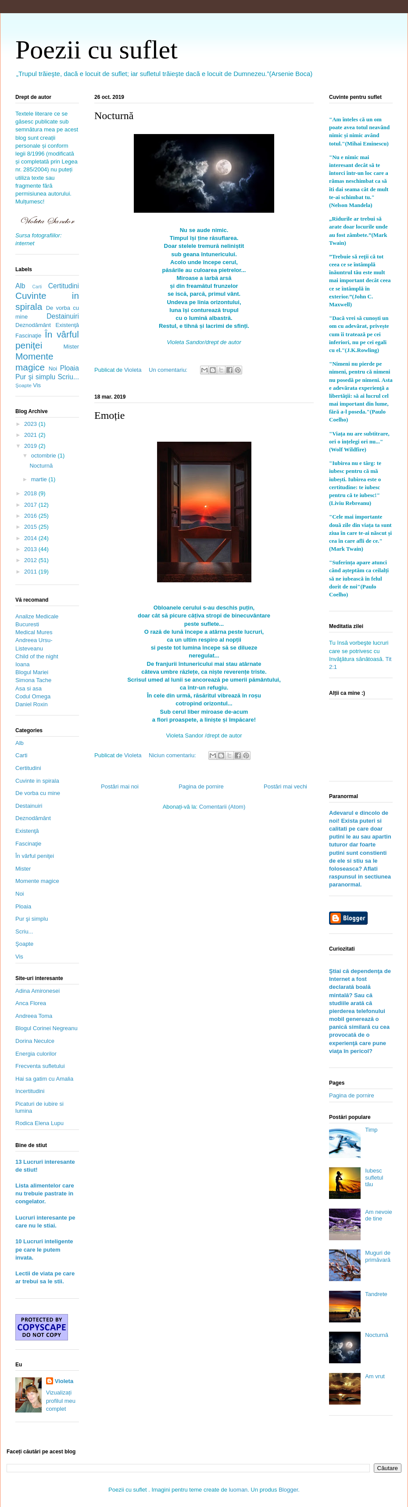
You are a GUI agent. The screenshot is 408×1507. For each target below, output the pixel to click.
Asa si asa (28, 688)
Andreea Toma (33, 1016)
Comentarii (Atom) (222, 806)
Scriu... (68, 377)
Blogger (288, 1489)
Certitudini (63, 286)
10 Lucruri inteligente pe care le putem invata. (44, 1249)
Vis (37, 385)
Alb (20, 286)
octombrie (44, 455)
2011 (31, 571)
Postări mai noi (120, 786)
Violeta (64, 1381)
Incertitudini (29, 1091)
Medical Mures (34, 632)
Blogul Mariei (31, 672)
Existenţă (67, 325)
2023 (31, 424)
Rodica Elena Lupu (39, 1123)
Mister (71, 346)
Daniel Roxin (31, 704)
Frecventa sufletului (40, 1066)
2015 (31, 526)
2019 (31, 446)
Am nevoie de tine (378, 1215)
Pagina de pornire (201, 786)
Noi (53, 368)
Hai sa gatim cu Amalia (44, 1078)
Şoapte (23, 385)
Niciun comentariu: (173, 755)
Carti (37, 286)
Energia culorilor (36, 1053)
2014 (31, 538)
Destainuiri (63, 316)
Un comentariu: (169, 370)
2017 (31, 504)
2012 (31, 560)
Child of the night (36, 656)
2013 (31, 549)
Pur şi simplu (35, 377)
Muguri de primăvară (377, 1256)
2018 (31, 493)
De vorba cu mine (37, 793)
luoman (238, 1489)
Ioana (22, 664)
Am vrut (375, 1376)
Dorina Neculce (34, 1041)
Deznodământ (33, 325)
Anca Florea (30, 1003)
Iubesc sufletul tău (374, 1177)
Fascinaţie (28, 335)
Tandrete (376, 1294)
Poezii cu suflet (96, 49)
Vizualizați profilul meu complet (60, 1400)
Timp (371, 1129)
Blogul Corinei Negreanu (46, 1028)
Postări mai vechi (285, 786)
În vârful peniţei (34, 856)
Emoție (109, 415)
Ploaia (69, 368)
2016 (31, 515)
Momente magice (34, 361)
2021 (31, 435)
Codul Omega (32, 696)
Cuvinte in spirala (37, 780)
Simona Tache (33, 680)
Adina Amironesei (37, 991)
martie (40, 479)
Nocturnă (113, 115)
